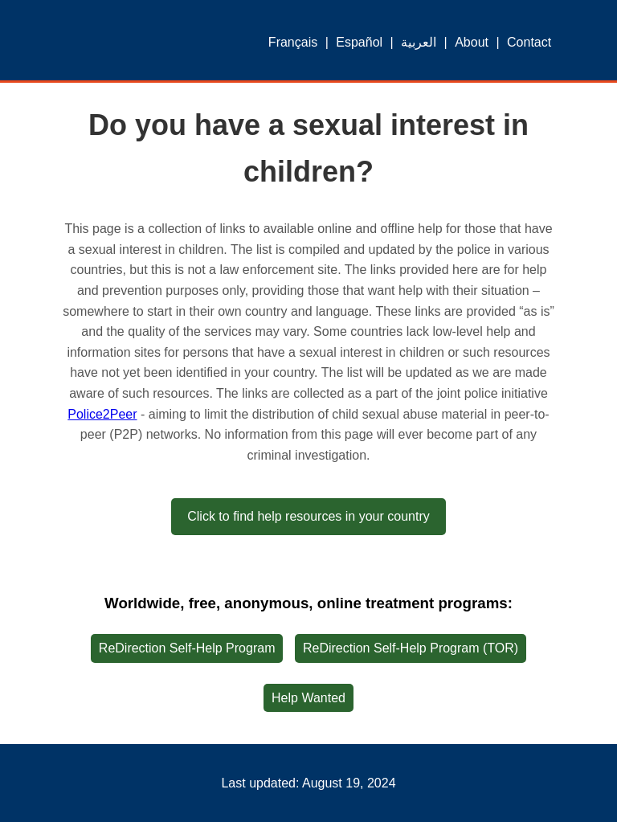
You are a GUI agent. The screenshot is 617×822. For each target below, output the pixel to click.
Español (359, 42)
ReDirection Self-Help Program (187, 648)
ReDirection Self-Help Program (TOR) (410, 648)
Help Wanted (308, 698)
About (471, 42)
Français (292, 42)
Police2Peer (102, 414)
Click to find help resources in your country (308, 516)
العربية (418, 42)
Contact (529, 42)
